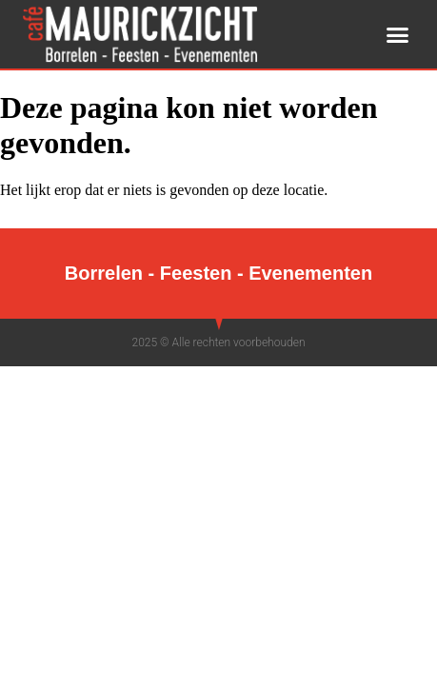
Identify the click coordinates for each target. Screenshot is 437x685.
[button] (398, 34)
